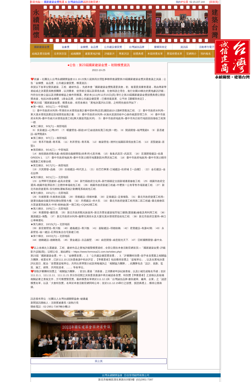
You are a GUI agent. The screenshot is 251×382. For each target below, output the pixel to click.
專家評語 (124, 53)
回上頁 (99, 361)
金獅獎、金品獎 (89, 46)
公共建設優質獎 (113, 46)
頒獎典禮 (138, 53)
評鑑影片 (110, 53)
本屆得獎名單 (155, 53)
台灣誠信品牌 (136, 46)
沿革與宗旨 (60, 53)
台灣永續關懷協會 (112, 375)
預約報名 (206, 53)
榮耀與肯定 (160, 46)
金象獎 (65, 46)
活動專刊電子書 (208, 46)
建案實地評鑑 (92, 53)
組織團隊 (76, 53)
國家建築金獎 (41, 46)
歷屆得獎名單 (174, 53)
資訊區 (184, 46)
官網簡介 (191, 53)
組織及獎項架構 (41, 53)
